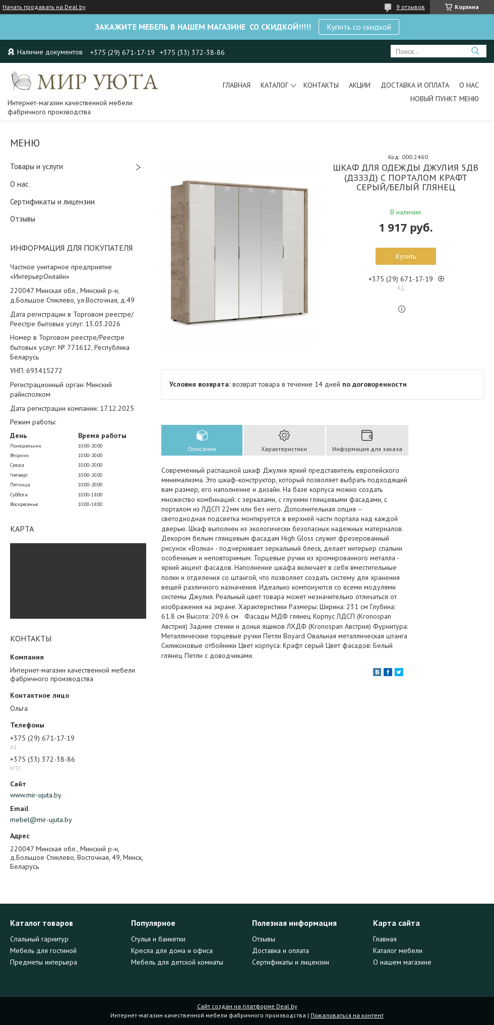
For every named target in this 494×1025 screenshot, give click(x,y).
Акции (360, 85)
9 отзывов (410, 7)
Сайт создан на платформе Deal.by (247, 1006)
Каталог (274, 85)
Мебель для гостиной (43, 950)
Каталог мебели (397, 950)
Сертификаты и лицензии (52, 201)
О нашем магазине (402, 962)
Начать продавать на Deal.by (44, 7)
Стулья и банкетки (158, 938)
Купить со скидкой (359, 27)
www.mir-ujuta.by (35, 794)
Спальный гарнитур (39, 938)
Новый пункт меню (444, 98)
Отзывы (22, 219)
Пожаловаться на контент (347, 1015)
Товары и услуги (36, 166)
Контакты (321, 85)
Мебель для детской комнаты (177, 962)
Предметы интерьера (43, 962)
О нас (469, 85)
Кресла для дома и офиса (172, 950)
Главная (237, 85)
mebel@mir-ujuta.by (41, 819)
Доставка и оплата (415, 85)
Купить (406, 256)
